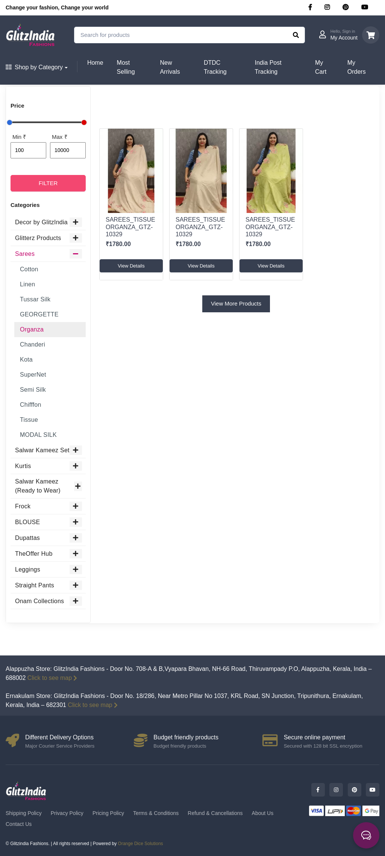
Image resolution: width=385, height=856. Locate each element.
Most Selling (126, 67)
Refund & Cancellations (215, 813)
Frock (48, 506)
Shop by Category (34, 67)
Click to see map (52, 678)
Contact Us (19, 824)
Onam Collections (48, 601)
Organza (32, 329)
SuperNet (33, 374)
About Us (263, 813)
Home (95, 62)
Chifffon (30, 404)
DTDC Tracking (215, 67)
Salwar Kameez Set (48, 450)
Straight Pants (48, 585)
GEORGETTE (39, 314)
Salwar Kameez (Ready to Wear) (48, 486)
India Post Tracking (268, 67)
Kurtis (48, 466)
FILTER (48, 183)
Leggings (48, 569)
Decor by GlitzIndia (48, 222)
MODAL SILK (38, 435)
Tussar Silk (35, 299)
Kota (26, 359)
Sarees (48, 253)
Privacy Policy (67, 813)
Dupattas (48, 538)
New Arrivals (170, 67)
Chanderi (32, 344)
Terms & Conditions (156, 813)
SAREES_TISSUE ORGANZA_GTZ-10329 (130, 226)
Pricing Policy (108, 813)
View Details (131, 266)
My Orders (356, 67)
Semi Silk (33, 389)
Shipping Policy (24, 813)
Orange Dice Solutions (140, 843)
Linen (27, 284)
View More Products (236, 303)
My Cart (320, 67)
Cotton (29, 269)
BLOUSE (48, 522)
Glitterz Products (48, 238)
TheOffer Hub (48, 553)
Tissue (29, 420)
